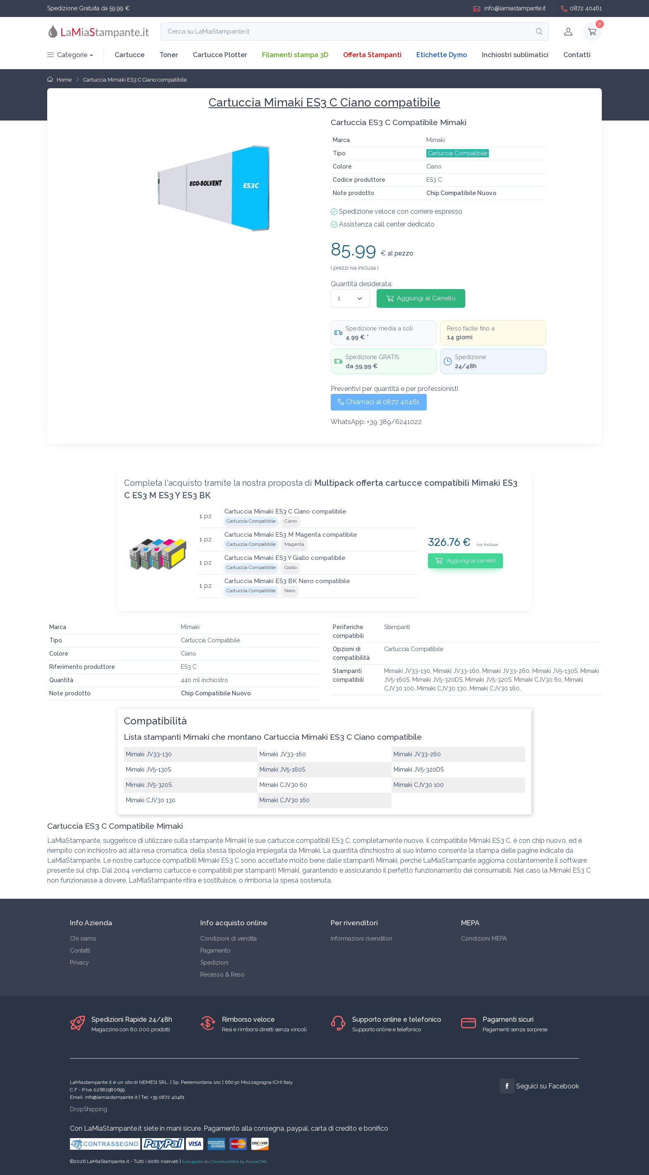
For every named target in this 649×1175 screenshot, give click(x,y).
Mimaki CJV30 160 (285, 800)
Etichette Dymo (441, 55)
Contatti (577, 55)
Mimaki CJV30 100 (419, 785)
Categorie (67, 55)
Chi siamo (83, 938)
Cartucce (129, 55)
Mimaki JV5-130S (148, 769)
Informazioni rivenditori (361, 938)
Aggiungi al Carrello (421, 298)
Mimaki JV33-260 (417, 754)
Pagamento (215, 950)
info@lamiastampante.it (510, 8)
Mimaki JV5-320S (149, 785)
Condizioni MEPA (484, 938)
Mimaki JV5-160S (282, 769)
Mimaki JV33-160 (283, 754)
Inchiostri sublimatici (515, 55)
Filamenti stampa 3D (295, 55)
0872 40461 (581, 8)
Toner (168, 55)
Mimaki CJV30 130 (150, 800)
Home (59, 80)
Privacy (79, 962)
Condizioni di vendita (228, 938)
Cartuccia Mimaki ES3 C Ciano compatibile (135, 80)
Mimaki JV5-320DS (419, 769)
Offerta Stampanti (372, 55)
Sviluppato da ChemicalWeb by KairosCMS (224, 1161)
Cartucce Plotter (220, 55)
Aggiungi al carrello (465, 560)
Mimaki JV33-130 (149, 754)
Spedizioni (214, 962)
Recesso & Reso (222, 974)
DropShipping (88, 1109)
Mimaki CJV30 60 (283, 785)
